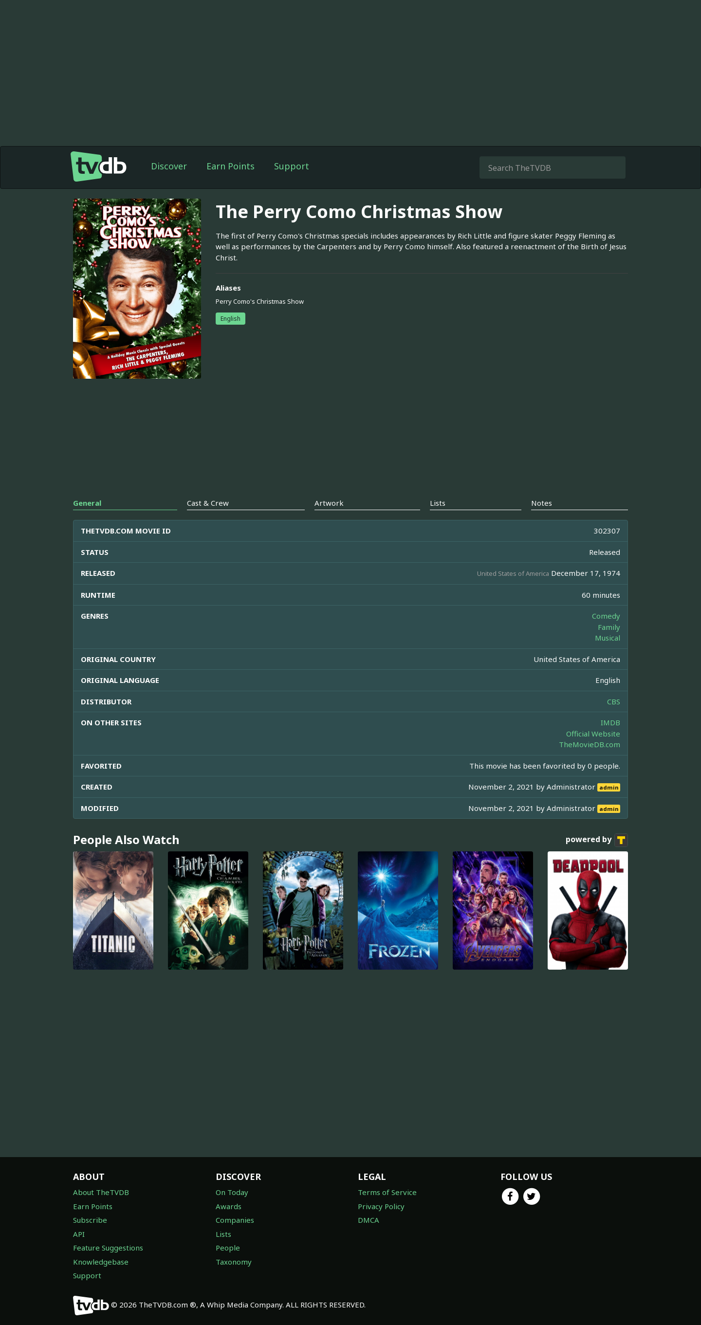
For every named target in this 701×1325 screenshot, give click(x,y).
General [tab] (87, 503)
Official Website (593, 733)
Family (609, 627)
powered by (597, 840)
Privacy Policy (381, 1206)
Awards (228, 1206)
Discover (169, 166)
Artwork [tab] (329, 503)
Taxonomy (234, 1262)
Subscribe (90, 1220)
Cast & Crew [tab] (208, 503)
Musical (607, 638)
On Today (232, 1192)
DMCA (368, 1220)
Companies (235, 1220)
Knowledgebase (101, 1262)
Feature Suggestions (108, 1247)
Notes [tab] (541, 503)
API (79, 1234)
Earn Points (230, 166)
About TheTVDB (101, 1192)
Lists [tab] (437, 503)
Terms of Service (387, 1192)
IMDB (610, 722)
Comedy (606, 616)
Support (291, 166)
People (228, 1247)
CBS (613, 701)
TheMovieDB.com (589, 744)
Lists (223, 1234)
